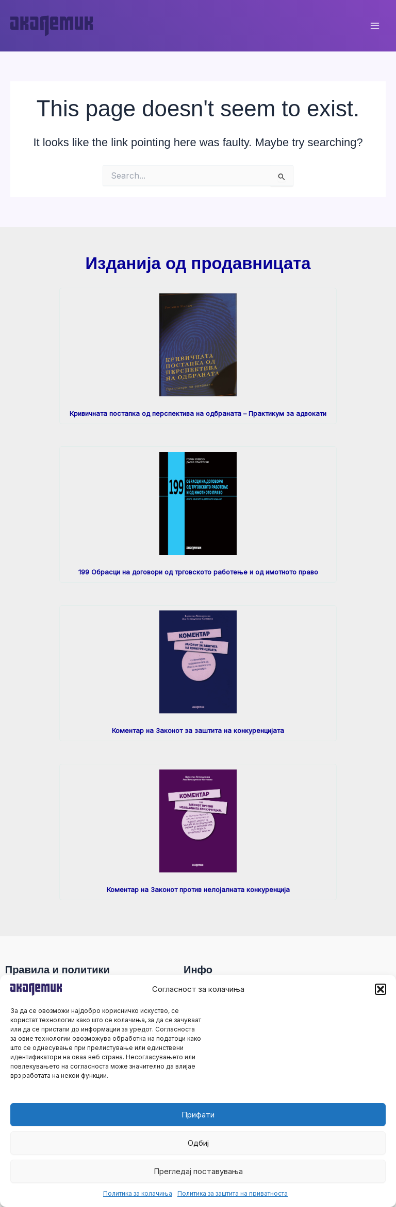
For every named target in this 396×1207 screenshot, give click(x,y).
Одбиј (198, 1143)
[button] (380, 989)
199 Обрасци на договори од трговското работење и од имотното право (198, 572)
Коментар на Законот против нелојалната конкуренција (198, 890)
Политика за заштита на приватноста (232, 1193)
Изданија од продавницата (197, 263)
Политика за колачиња (137, 1193)
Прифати (198, 1114)
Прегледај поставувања (198, 1171)
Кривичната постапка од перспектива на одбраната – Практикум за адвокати (198, 413)
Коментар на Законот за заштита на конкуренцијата (198, 730)
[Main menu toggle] (375, 26)
